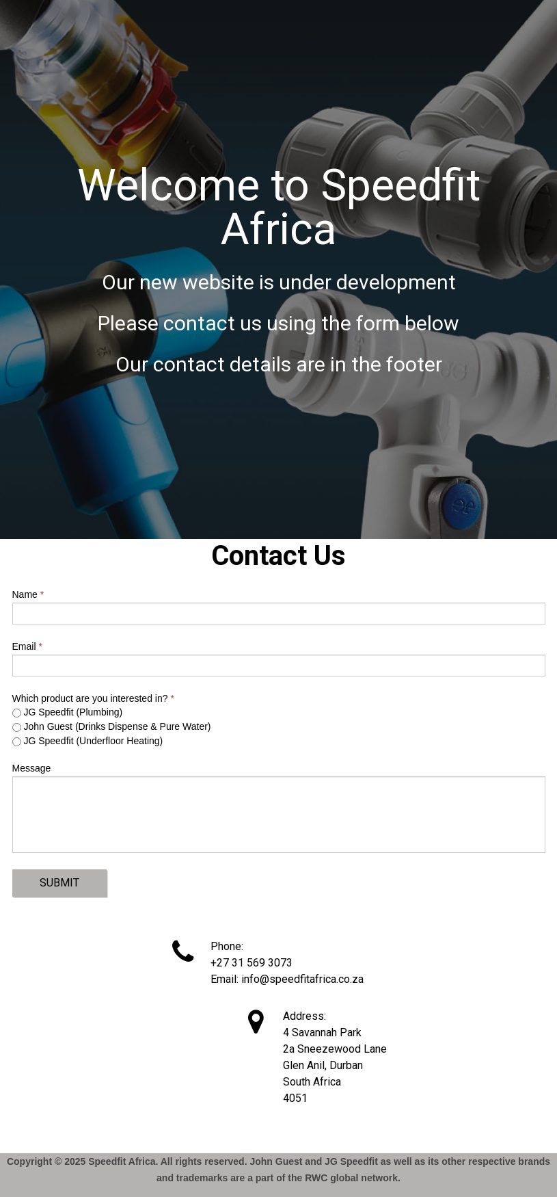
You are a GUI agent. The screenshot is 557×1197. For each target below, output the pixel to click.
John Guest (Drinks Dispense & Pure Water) (111, 726)
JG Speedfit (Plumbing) (67, 712)
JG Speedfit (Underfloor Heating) (87, 740)
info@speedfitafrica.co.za (302, 979)
